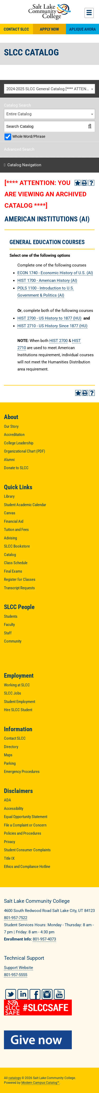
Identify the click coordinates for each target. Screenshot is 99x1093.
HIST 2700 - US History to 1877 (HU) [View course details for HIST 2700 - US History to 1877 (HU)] (49, 318)
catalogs (14, 1078)
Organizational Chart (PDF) (24, 451)
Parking (10, 763)
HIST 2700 (58, 340)
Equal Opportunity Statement (25, 816)
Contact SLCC (16, 29)
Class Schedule (15, 562)
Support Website (18, 967)
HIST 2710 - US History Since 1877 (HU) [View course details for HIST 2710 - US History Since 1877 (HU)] (52, 326)
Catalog (10, 554)
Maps (8, 755)
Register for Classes (19, 579)
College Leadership (18, 443)
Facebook (35, 994)
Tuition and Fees (16, 529)
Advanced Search (19, 149)
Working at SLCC (17, 685)
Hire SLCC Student (18, 709)
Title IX (9, 858)
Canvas (9, 513)
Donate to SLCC (16, 467)
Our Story (11, 426)
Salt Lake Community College (49, 12)
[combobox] (49, 89)
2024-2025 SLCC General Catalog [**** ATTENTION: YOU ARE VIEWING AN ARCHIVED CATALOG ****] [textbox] (50, 89)
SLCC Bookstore (17, 546)
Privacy (9, 841)
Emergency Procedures (22, 771)
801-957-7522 (15, 917)
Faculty (9, 624)
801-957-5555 (15, 974)
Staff (8, 633)
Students (10, 616)
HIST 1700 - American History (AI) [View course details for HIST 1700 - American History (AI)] (47, 280)
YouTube (59, 994)
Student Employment (19, 701)
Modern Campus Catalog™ (40, 1083)
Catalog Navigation (24, 165)
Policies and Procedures (22, 833)
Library (9, 496)
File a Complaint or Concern (25, 825)
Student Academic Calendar (25, 504)
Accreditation (14, 434)
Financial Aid (13, 521)
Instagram (47, 994)
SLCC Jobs (12, 693)
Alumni (9, 459)
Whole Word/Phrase (28, 136)
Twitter (10, 994)
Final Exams (13, 571)
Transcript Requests (19, 588)
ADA (7, 800)
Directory (11, 746)
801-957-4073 (44, 939)
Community (12, 641)
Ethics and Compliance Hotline (27, 866)
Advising (10, 538)
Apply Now (49, 29)
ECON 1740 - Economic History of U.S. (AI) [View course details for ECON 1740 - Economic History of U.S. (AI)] (55, 272)
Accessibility (13, 808)
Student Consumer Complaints (27, 850)
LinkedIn (22, 994)
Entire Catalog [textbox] (18, 114)
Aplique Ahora (82, 29)
